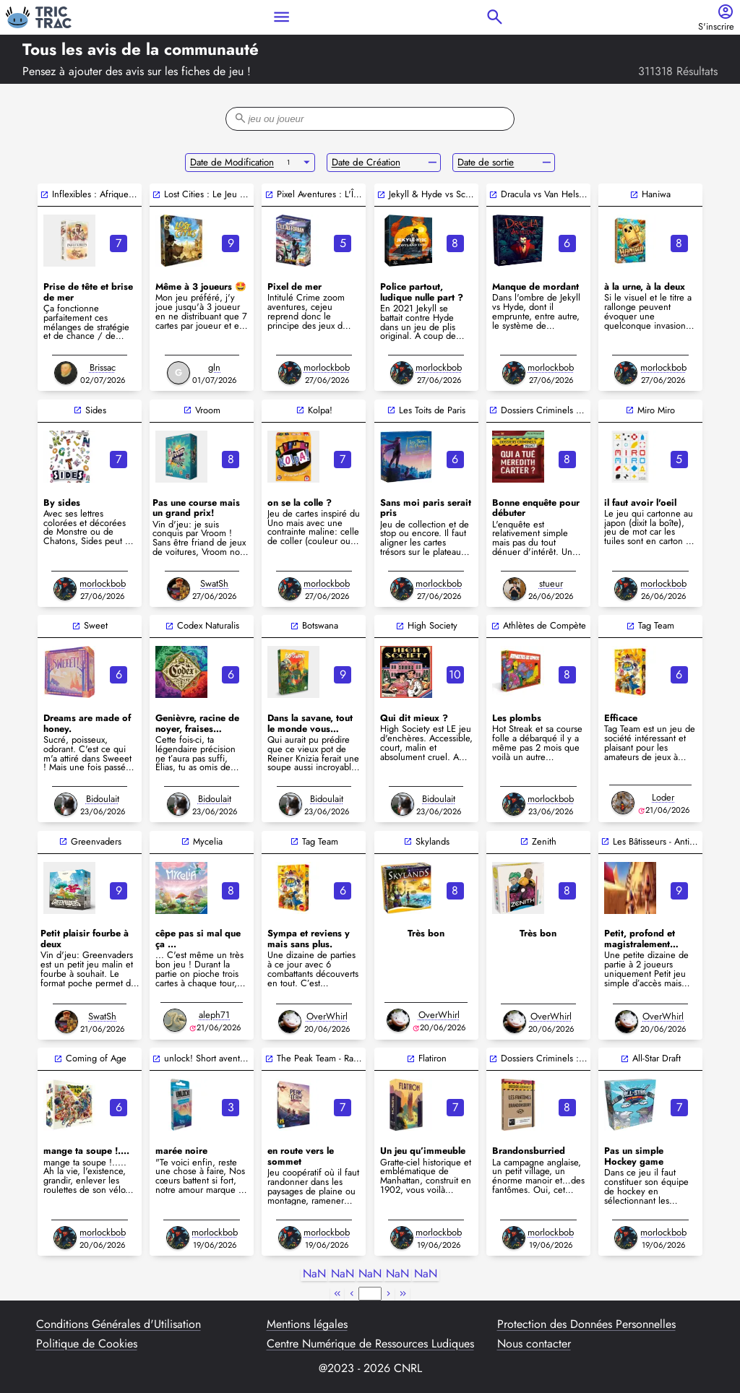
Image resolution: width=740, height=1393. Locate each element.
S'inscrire (716, 27)
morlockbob (327, 367)
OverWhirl (327, 1016)
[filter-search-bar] (370, 119)
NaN (314, 1274)
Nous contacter (534, 1343)
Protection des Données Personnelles (586, 1324)
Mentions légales (307, 1324)
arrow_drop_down (306, 162)
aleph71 (214, 1015)
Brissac (103, 367)
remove (432, 162)
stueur (551, 583)
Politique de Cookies (86, 1343)
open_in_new (44, 194)
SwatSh (214, 583)
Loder (663, 797)
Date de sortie (485, 162)
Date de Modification (232, 162)
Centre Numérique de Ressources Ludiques (370, 1343)
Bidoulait (102, 799)
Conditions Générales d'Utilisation (118, 1324)
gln (214, 367)
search (494, 17)
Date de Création (366, 162)
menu (281, 17)
